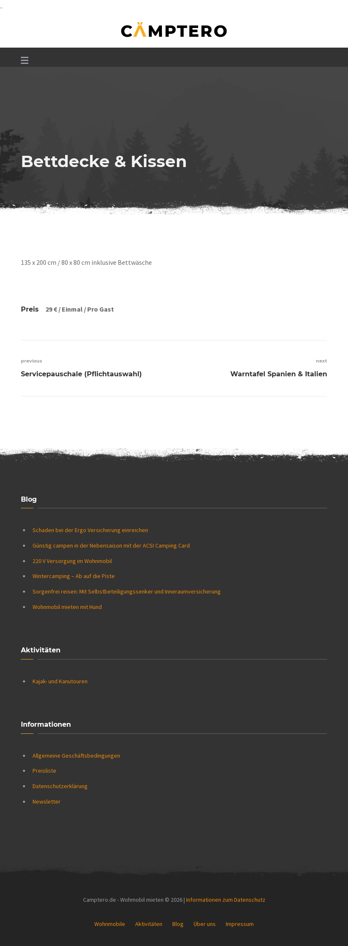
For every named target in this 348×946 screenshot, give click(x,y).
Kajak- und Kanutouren (60, 681)
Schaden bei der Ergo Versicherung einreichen (90, 530)
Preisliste (44, 770)
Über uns (205, 924)
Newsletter (47, 801)
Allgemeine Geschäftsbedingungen (76, 755)
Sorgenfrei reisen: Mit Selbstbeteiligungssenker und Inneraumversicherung (127, 591)
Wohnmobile (109, 924)
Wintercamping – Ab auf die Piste (74, 576)
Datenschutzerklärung (60, 786)
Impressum (240, 924)
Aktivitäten (148, 924)
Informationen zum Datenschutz (225, 899)
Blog (178, 924)
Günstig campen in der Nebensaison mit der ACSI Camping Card (111, 545)
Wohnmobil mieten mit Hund (67, 607)
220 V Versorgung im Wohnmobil (72, 561)
